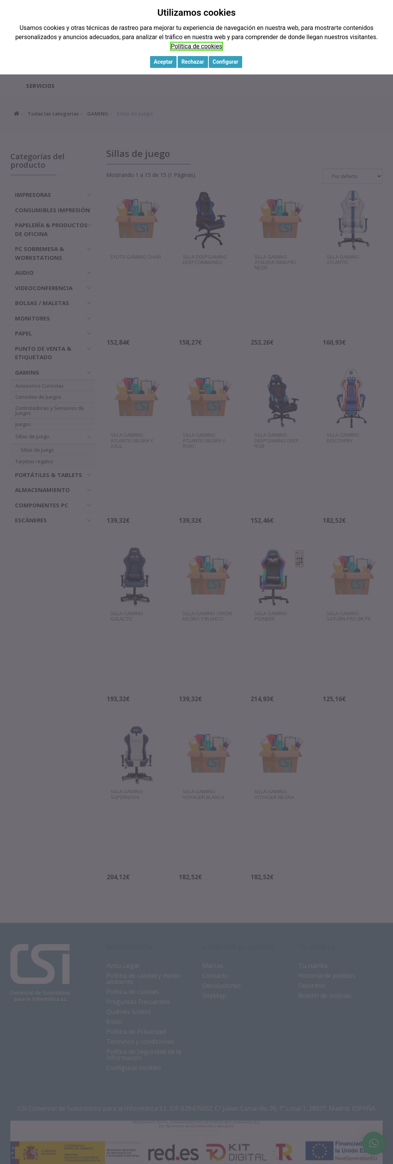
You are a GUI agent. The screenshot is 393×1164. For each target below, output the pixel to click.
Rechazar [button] (193, 62)
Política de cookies (196, 46)
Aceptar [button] (163, 62)
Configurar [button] (225, 62)
